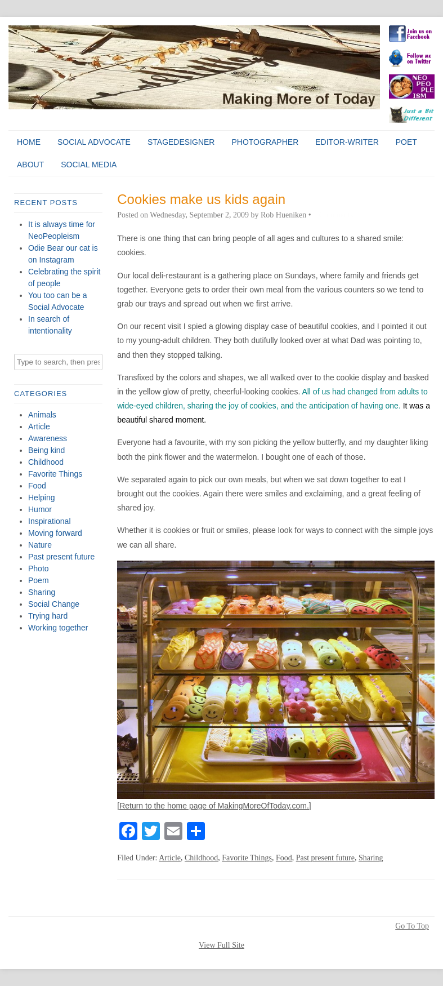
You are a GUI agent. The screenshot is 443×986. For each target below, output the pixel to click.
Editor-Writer (347, 141)
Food (37, 485)
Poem (38, 580)
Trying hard (48, 615)
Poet (406, 141)
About (30, 164)
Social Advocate (94, 141)
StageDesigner (181, 141)
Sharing (41, 592)
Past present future (61, 556)
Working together (58, 627)
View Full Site (221, 945)
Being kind (46, 450)
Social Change (53, 604)
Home (29, 141)
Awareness (47, 438)
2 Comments (333, 215)
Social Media (89, 164)
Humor (40, 509)
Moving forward (55, 533)
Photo (38, 568)
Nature (40, 544)
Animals (42, 414)
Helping (41, 497)
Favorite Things (55, 473)
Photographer (264, 141)
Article (39, 426)
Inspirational (49, 521)
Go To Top (412, 926)
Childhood (46, 462)
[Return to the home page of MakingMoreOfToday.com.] (214, 805)
